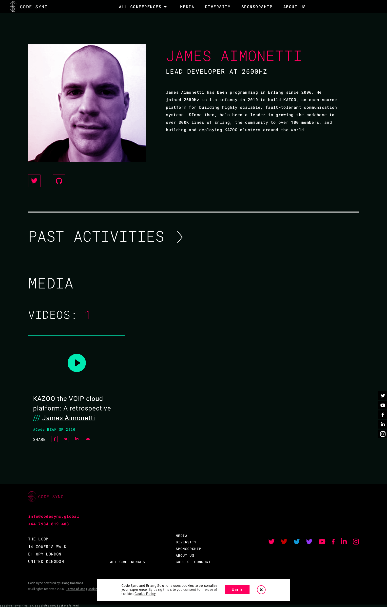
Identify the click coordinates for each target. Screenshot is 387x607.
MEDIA (187, 6)
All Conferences (140, 7)
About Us (294, 6)
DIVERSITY (218, 6)
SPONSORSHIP (257, 6)
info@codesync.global (53, 516)
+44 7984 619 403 (48, 523)
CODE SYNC (29, 6)
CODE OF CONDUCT (193, 561)
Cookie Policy (145, 594)
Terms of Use (75, 589)
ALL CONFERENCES (127, 561)
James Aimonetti (68, 418)
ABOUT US (185, 555)
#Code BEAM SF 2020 (54, 429)
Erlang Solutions (71, 583)
